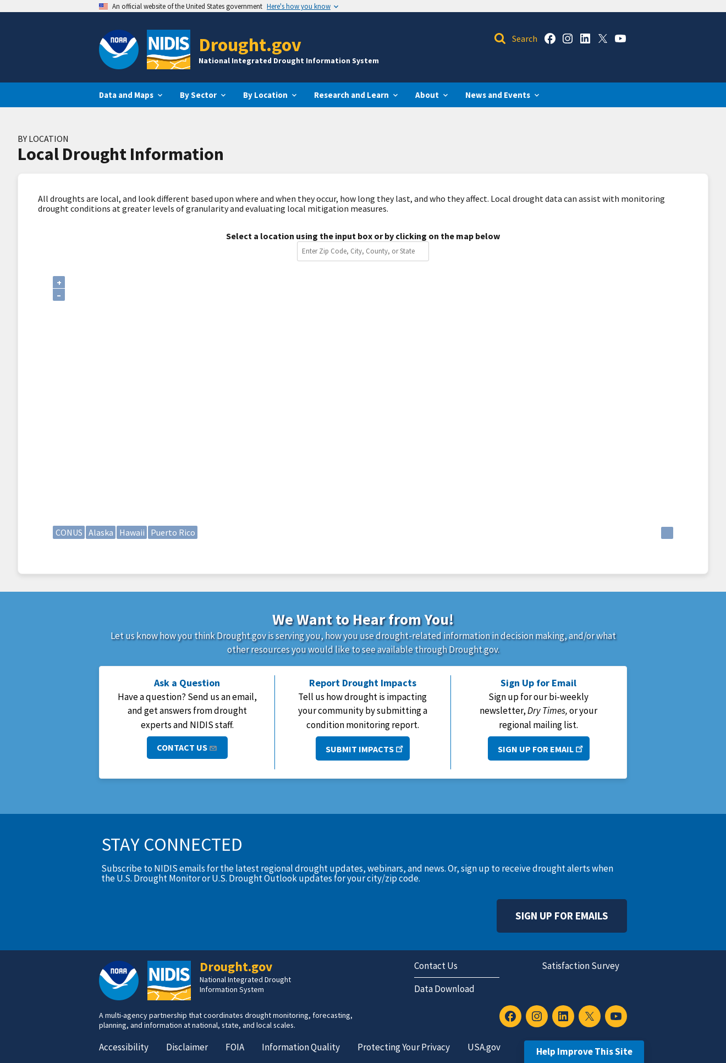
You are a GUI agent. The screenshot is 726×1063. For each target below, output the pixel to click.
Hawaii (132, 532)
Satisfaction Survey (580, 966)
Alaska (101, 532)
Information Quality (301, 1047)
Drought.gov (250, 44)
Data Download (444, 989)
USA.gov (484, 1047)
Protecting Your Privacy (404, 1047)
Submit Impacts (365, 748)
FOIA (235, 1047)
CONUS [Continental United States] (69, 532)
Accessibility (123, 1047)
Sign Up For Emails (561, 915)
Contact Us (187, 747)
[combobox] (365, 251)
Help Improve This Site (584, 1051)
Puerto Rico (173, 532)
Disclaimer (187, 1047)
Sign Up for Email (541, 748)
